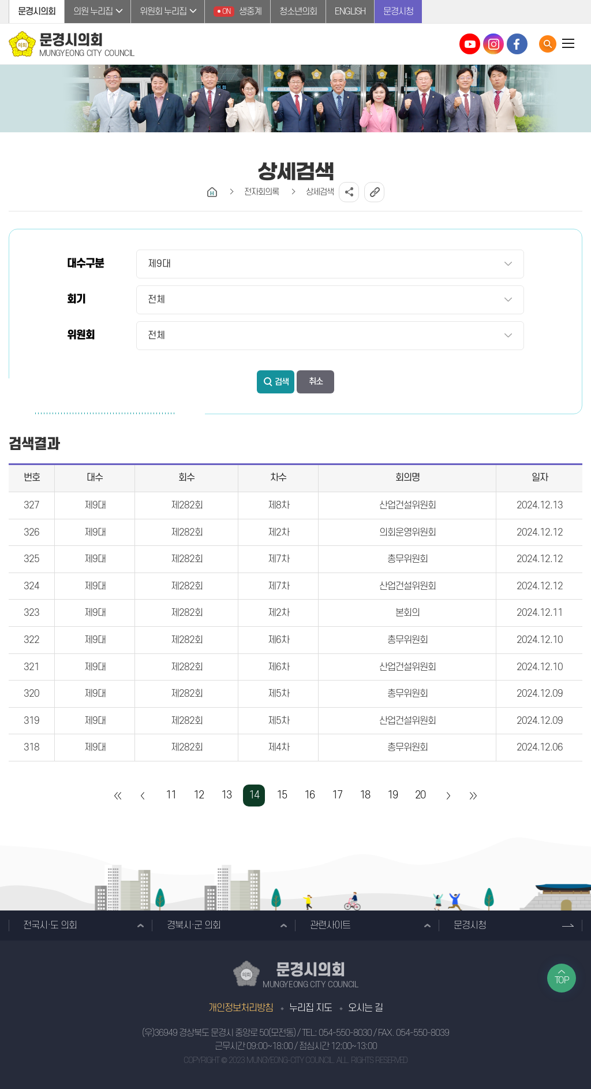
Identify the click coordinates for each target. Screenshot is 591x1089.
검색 (282, 382)
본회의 (407, 613)
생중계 (237, 11)
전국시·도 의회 (50, 925)
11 (171, 795)
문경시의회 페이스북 (517, 44)
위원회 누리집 (163, 11)
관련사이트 (330, 925)
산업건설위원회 (407, 505)
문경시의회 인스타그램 (493, 44)
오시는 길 (365, 1008)
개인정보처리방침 (240, 1008)
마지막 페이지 (473, 795)
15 (281, 795)
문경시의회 (36, 11)
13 (226, 795)
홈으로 (212, 192)
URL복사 (374, 192)
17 (337, 795)
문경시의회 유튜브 (469, 44)
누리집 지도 (310, 1008)
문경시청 (398, 11)
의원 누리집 (93, 11)
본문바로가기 (0, 0)
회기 (76, 299)
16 (309, 795)
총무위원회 (407, 559)
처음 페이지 (118, 795)
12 (198, 795)
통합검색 (547, 44)
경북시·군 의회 (193, 925)
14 (254, 795)
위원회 (81, 335)
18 (365, 795)
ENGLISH (350, 11)
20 (420, 795)
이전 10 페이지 (143, 795)
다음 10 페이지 (448, 795)
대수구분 (85, 264)
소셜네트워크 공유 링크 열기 (349, 192)
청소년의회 (298, 11)
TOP (562, 980)
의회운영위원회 (407, 532)
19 (392, 795)
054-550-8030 (345, 1033)
